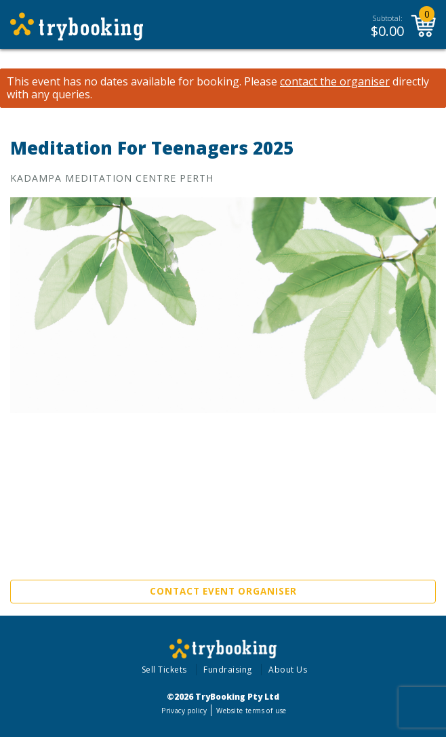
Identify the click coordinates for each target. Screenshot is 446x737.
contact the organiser (335, 81)
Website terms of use (251, 710)
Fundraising (227, 669)
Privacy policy (184, 710)
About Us (287, 669)
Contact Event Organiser (223, 591)
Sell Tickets (164, 669)
